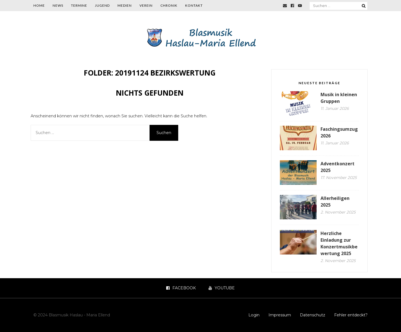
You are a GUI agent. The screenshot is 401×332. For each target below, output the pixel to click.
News (58, 5)
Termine (79, 5)
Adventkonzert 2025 (337, 167)
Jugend (102, 5)
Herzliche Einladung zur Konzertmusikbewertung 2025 (339, 243)
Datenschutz (312, 315)
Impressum (279, 315)
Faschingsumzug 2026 (339, 132)
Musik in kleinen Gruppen (339, 97)
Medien (125, 5)
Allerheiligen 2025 (335, 201)
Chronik (168, 5)
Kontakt (194, 5)
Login (254, 315)
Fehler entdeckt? (351, 315)
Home (39, 5)
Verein (146, 5)
